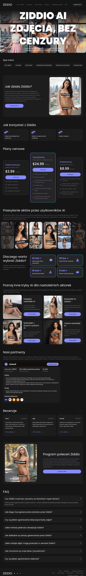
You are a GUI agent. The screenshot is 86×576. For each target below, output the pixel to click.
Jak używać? (69, 573)
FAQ (66, 4)
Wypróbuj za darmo (57, 4)
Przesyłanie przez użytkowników (44, 65)
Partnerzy (47, 4)
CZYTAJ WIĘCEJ (10, 432)
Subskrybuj (16, 177)
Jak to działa (20, 4)
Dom (53, 573)
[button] (8, 235)
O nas (60, 571)
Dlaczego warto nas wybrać (62, 65)
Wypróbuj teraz (77, 4)
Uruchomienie (32, 314)
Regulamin (67, 571)
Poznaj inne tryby (78, 65)
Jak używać (29, 4)
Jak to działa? (7, 65)
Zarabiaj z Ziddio (62, 471)
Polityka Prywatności (77, 571)
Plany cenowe (38, 4)
